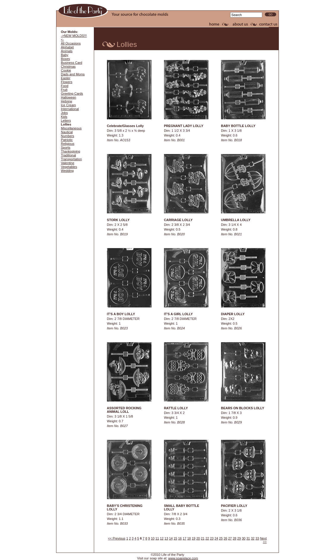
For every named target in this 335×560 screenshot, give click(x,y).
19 (193, 538)
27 (230, 538)
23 (212, 538)
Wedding (67, 170)
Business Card (71, 62)
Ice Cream (68, 105)
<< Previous (116, 538)
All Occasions (71, 43)
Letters (66, 120)
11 (157, 538)
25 (221, 538)
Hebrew (66, 101)
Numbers (67, 136)
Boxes (65, 59)
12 (162, 538)
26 (225, 538)
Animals (66, 51)
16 (180, 538)
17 (184, 538)
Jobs (64, 113)
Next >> (263, 540)
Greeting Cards (72, 93)
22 (207, 538)
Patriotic (67, 140)
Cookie (66, 70)
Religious (67, 143)
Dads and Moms (73, 74)
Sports (65, 147)
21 (202, 538)
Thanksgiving (70, 151)
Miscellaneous (71, 128)
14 (171, 538)
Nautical (67, 132)
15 (175, 538)
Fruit (64, 89)
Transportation (71, 159)
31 (248, 538)
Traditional (68, 155)
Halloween (68, 97)
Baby (64, 55)
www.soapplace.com (183, 558)
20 (198, 538)
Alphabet (67, 47)
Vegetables (69, 167)
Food (64, 86)
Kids (64, 116)
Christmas (68, 66)
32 (253, 538)
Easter (65, 78)
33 (257, 538)
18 (189, 538)
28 (234, 538)
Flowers (66, 82)
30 (243, 538)
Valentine (67, 163)
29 (239, 538)
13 (166, 538)
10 (152, 538)
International (70, 109)
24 (216, 538)
